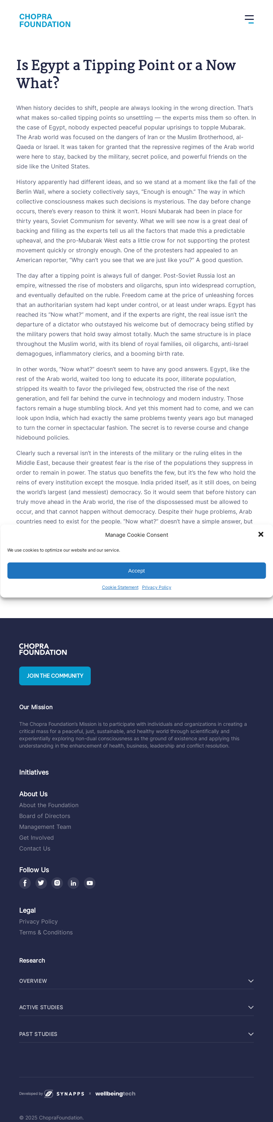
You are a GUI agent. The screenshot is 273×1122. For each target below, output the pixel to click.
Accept (136, 571)
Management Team (45, 826)
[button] (261, 535)
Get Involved (36, 837)
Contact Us (34, 848)
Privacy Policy (156, 587)
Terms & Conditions (46, 932)
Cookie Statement (120, 587)
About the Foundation (48, 805)
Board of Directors (44, 815)
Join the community (55, 676)
